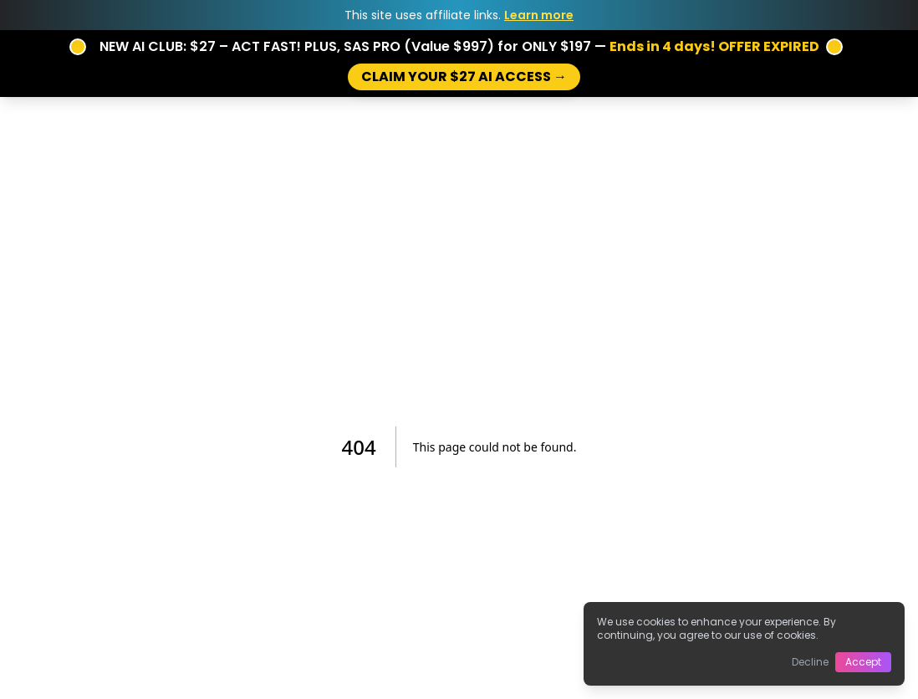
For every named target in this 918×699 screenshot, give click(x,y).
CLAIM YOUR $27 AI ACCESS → (464, 76)
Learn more (539, 15)
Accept (863, 662)
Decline (810, 662)
